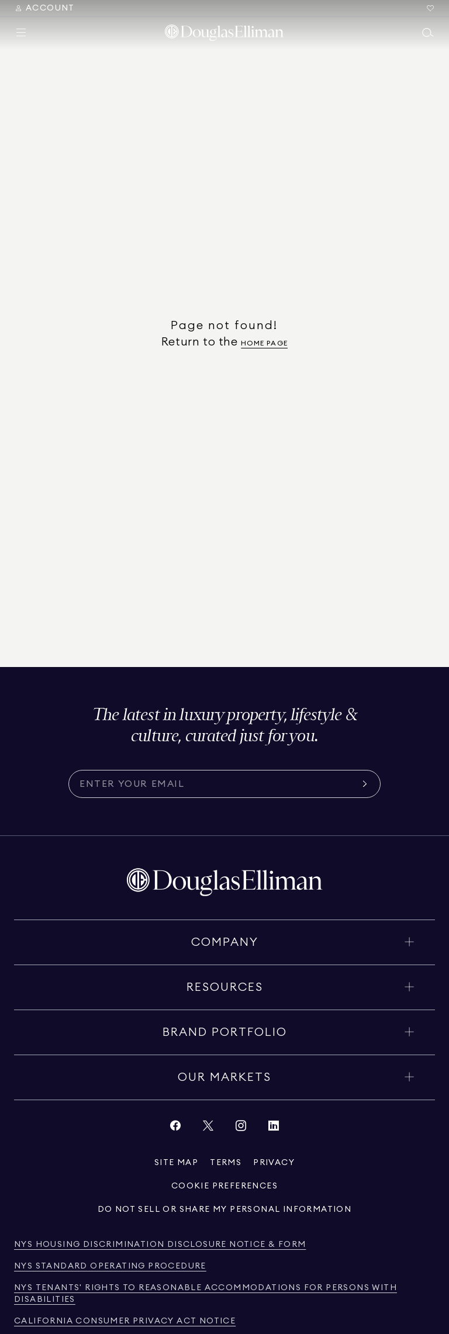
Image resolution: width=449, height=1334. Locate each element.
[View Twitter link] (208, 1128)
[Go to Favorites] (430, 8)
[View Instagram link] (241, 1128)
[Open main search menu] (428, 32)
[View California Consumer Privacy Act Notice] (125, 1321)
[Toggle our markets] (224, 1077)
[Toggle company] (224, 942)
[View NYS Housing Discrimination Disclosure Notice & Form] (160, 1245)
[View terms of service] (225, 1163)
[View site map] (176, 1163)
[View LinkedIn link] (274, 1128)
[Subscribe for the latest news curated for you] (217, 783)
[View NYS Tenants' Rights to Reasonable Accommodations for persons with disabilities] (224, 1294)
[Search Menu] (44, 8)
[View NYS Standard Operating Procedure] (110, 1266)
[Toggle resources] (224, 987)
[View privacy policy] (274, 1163)
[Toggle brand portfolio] (224, 1032)
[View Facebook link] (175, 1128)
